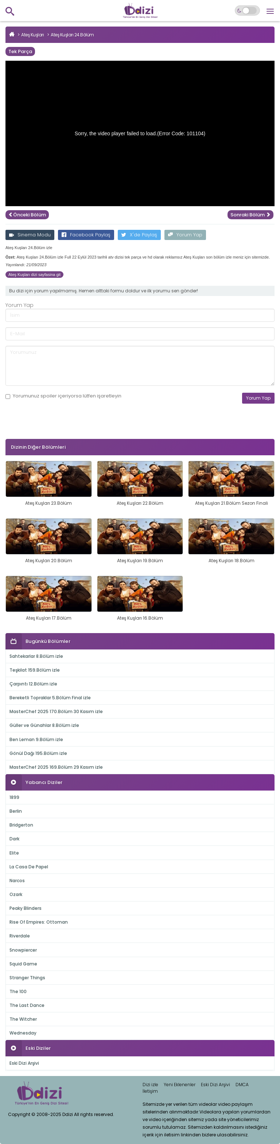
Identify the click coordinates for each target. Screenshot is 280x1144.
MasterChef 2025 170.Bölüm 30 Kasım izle (56, 711)
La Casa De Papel (28, 867)
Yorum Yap (185, 234)
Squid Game (23, 964)
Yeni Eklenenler (179, 1084)
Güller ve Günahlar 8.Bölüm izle (44, 725)
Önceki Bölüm (27, 214)
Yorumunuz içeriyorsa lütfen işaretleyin (63, 396)
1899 (14, 797)
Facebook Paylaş (86, 234)
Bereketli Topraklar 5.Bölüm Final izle (50, 698)
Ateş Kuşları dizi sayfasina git (34, 274)
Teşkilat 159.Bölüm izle (34, 670)
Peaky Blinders (25, 908)
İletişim (150, 1091)
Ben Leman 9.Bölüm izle (36, 739)
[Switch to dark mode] (247, 10)
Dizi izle (150, 1084)
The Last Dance (26, 1005)
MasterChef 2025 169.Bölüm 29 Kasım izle (56, 767)
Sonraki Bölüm (250, 214)
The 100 (18, 991)
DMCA (242, 1084)
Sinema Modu (30, 234)
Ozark (15, 894)
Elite (14, 853)
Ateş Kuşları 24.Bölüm (72, 35)
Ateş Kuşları (32, 35)
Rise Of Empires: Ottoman (38, 922)
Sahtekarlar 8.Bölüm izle (36, 656)
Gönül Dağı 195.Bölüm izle (38, 753)
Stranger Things (27, 978)
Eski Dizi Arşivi (24, 1063)
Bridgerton (21, 825)
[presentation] (60, 432)
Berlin (15, 811)
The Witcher (23, 1019)
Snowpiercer (23, 950)
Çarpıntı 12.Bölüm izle (33, 684)
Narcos (17, 880)
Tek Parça (20, 51)
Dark (14, 839)
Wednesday (22, 1033)
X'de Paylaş (139, 234)
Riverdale (19, 936)
